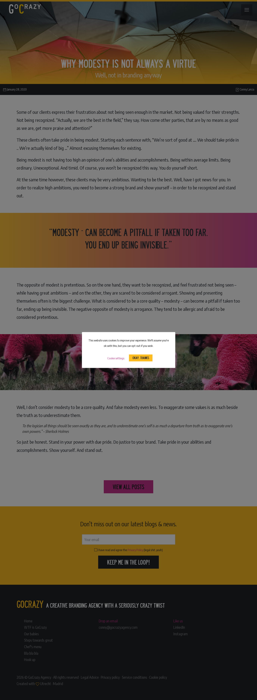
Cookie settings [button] (115, 358)
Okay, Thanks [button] (141, 358)
